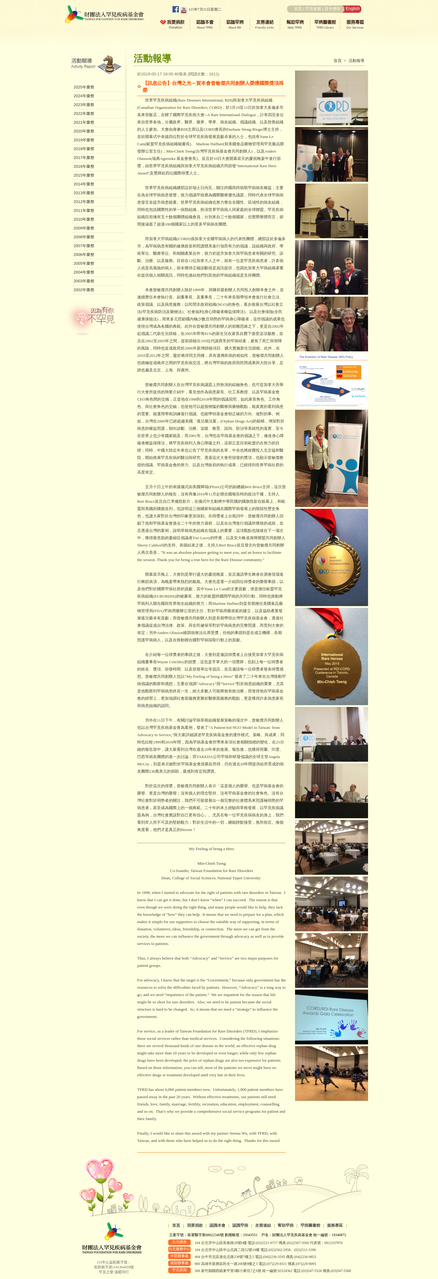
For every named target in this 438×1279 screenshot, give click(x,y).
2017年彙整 (84, 157)
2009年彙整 (84, 228)
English (353, 8)
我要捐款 (195, 1225)
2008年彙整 (84, 237)
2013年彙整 (84, 193)
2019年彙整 (84, 140)
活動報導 (356, 60)
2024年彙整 (84, 96)
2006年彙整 (84, 254)
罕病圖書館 (310, 1225)
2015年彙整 (84, 175)
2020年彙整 (84, 131)
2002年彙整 (84, 290)
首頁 (298, 8)
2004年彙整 (84, 272)
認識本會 (217, 1225)
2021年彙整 (84, 122)
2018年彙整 (84, 149)
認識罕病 (240, 1225)
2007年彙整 (84, 245)
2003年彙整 (84, 281)
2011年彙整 (84, 210)
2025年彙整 (84, 87)
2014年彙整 (84, 184)
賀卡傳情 (332, 8)
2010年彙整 (84, 219)
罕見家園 (313, 8)
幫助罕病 (286, 1225)
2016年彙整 (84, 166)
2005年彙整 (84, 263)
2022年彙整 (84, 113)
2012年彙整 (84, 201)
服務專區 (335, 1225)
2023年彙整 (84, 104)
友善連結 (263, 1225)
